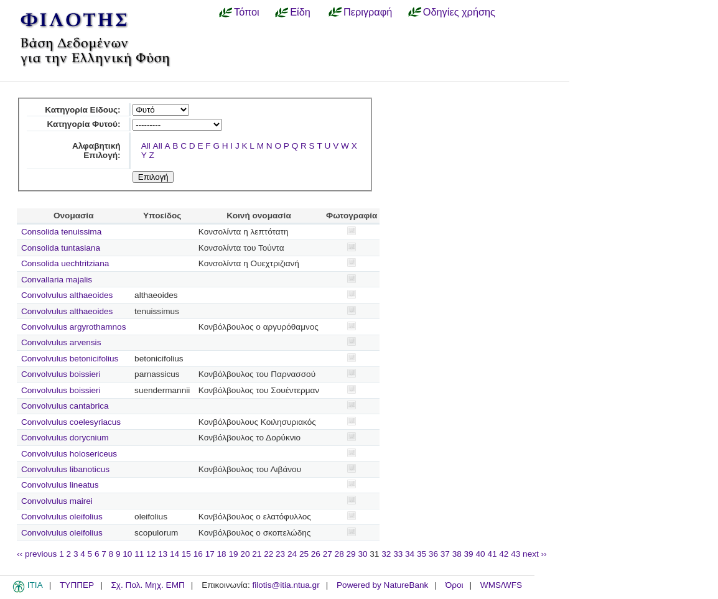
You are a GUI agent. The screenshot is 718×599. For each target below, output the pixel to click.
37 (445, 554)
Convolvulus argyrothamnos (73, 327)
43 (515, 554)
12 (151, 554)
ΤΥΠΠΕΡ (77, 585)
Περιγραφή (367, 11)
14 (174, 554)
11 (139, 554)
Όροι (454, 585)
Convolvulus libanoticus (65, 469)
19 (233, 554)
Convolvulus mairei (57, 501)
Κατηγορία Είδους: (82, 109)
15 (186, 554)
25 (304, 554)
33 (398, 554)
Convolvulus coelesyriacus (71, 422)
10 (127, 554)
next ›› (535, 554)
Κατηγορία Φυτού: (84, 124)
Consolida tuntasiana (60, 248)
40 (480, 554)
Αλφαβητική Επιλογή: (96, 150)
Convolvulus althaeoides (67, 295)
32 (386, 554)
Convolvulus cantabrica (65, 406)
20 (244, 554)
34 (409, 554)
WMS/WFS (501, 585)
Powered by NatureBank (382, 585)
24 (292, 554)
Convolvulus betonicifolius (69, 358)
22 (268, 554)
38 (457, 554)
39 (468, 554)
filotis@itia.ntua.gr (285, 585)
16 (198, 554)
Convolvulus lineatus (60, 485)
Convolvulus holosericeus (69, 453)
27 (327, 554)
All (146, 146)
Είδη (300, 11)
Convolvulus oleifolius (62, 516)
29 (351, 554)
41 (492, 554)
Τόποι (246, 11)
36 (433, 554)
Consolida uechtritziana (65, 263)
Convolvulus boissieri (61, 374)
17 (210, 554)
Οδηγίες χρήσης (459, 11)
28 (339, 554)
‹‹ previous (37, 554)
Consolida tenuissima (61, 231)
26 (315, 554)
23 (280, 554)
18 (221, 554)
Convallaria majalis (56, 279)
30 (362, 554)
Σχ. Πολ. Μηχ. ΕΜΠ (147, 585)
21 (256, 554)
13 (162, 554)
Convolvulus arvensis (61, 342)
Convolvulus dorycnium (65, 437)
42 (503, 554)
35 (421, 554)
